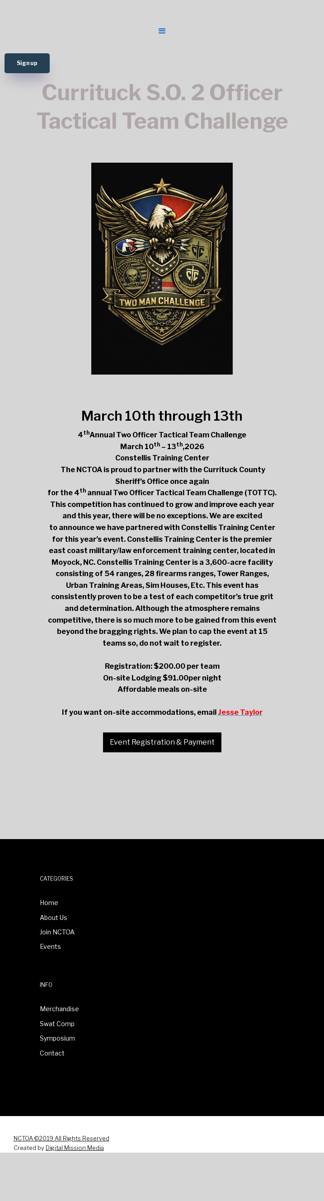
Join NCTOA (57, 932)
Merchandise (59, 1009)
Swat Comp (57, 1023)
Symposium (57, 1038)
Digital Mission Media (75, 1147)
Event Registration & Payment (162, 742)
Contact (52, 1053)
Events (50, 946)
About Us (53, 917)
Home (49, 902)
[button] (161, 30)
